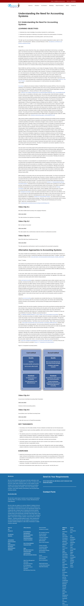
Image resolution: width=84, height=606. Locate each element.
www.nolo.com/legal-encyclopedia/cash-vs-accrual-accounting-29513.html (36, 344)
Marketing (10, 539)
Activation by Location (43, 533)
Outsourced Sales (27, 548)
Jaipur (71, 551)
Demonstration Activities (44, 554)
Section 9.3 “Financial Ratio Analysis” (42, 197)
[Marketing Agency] (14, 5)
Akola (71, 557)
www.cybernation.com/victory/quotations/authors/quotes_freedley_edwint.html (37, 259)
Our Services (10, 538)
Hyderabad (72, 546)
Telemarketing (11, 543)
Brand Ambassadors (43, 563)
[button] (32, 5)
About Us (10, 531)
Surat (71, 549)
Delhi (71, 539)
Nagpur (71, 555)
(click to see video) (22, 215)
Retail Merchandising (27, 541)
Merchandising (42, 555)
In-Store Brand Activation (44, 568)
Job (9, 533)
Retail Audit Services (43, 567)
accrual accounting (27, 301)
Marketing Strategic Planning (64, 589)
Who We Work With (12, 497)
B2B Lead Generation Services (30, 558)
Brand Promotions (12, 545)
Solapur (71, 570)
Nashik (71, 554)
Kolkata (71, 547)
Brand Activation (42, 531)
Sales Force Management (28, 564)
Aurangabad (72, 560)
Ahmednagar (73, 552)
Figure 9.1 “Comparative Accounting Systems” (44, 345)
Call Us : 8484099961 (71, 1)
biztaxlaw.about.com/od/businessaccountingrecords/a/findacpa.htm (35, 204)
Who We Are (11, 480)
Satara (71, 568)
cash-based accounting (26, 283)
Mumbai (72, 531)
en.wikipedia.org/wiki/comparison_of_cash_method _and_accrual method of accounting (39, 317)
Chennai (72, 544)
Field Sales (25, 565)
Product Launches (43, 549)
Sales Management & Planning (65, 599)
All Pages (64, 582)
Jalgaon (72, 562)
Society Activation (43, 537)
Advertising (10, 553)
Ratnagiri (72, 565)
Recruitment (10, 550)
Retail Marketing (26, 540)
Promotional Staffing (43, 550)
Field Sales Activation (28, 567)
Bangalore (72, 541)
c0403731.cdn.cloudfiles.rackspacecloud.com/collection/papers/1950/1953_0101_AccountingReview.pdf (43, 92)
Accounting (20, 86)
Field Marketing (26, 537)
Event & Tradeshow (43, 560)
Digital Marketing (11, 548)
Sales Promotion (42, 539)
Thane (71, 533)
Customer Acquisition (27, 543)
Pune (71, 536)
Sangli (71, 567)
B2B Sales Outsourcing (28, 553)
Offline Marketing (27, 531)
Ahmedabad (72, 542)
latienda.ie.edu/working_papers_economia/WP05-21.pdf (46, 115)
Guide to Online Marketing (64, 594)
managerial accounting (25, 192)
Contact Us (73, 5)
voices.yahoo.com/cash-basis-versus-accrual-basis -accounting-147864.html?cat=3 (39, 326)
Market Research (11, 551)
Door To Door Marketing (28, 546)
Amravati (72, 559)
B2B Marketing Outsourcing (29, 573)
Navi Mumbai (73, 534)
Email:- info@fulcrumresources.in (58, 1)
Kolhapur (72, 564)
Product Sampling (43, 552)
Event (9, 546)
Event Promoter (42, 562)
